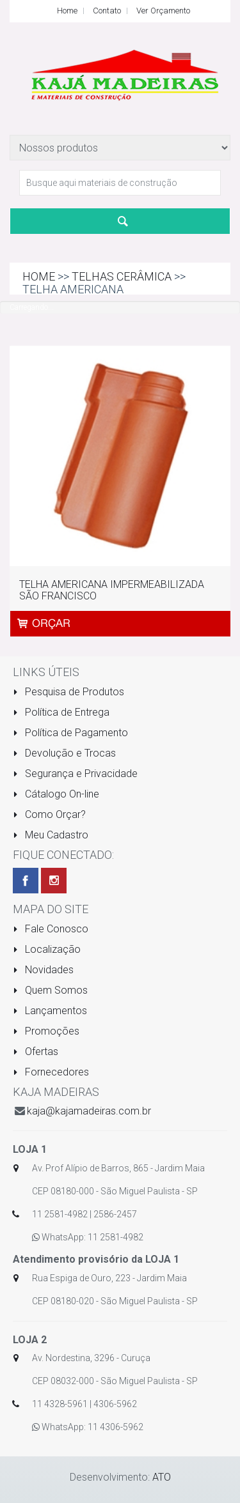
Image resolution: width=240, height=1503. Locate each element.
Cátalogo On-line (56, 794)
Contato (107, 10)
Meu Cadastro (50, 835)
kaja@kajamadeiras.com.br (89, 1111)
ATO (161, 1477)
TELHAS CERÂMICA (122, 276)
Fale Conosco (50, 929)
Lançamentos (50, 1011)
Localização (47, 949)
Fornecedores (51, 1072)
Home (67, 10)
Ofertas (35, 1051)
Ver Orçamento (163, 10)
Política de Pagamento (70, 733)
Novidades (43, 970)
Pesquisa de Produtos (68, 692)
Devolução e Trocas (64, 753)
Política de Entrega (61, 712)
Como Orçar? (49, 814)
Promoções (46, 1031)
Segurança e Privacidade (75, 773)
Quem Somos (50, 990)
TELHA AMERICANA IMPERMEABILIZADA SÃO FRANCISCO (111, 590)
